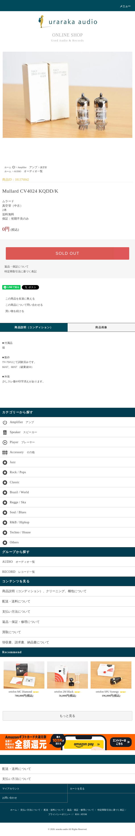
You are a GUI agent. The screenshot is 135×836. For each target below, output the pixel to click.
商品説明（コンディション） (34, 327)
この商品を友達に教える (17, 298)
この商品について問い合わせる (21, 304)
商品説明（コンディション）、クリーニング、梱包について (44, 591)
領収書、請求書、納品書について (25, 642)
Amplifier (27, 167)
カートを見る (77, 788)
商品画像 (101, 327)
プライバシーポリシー (59, 814)
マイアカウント (10, 788)
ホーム (7, 167)
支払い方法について (16, 611)
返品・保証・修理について (21, 622)
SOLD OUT (67, 253)
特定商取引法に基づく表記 (20, 271)
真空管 (43, 167)
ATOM (84, 814)
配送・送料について (16, 601)
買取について (11, 632)
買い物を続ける (12, 311)
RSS (77, 814)
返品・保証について (16, 266)
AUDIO (28, 171)
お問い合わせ (9, 797)
